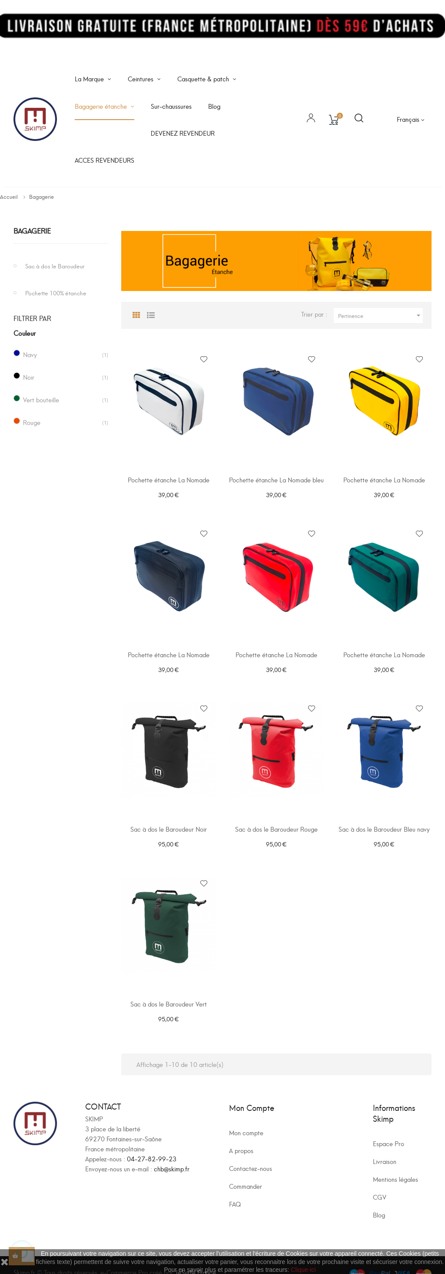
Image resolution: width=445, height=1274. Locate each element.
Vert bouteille (41, 400)
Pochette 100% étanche (55, 292)
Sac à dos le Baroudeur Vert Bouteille (168, 995)
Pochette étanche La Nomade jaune (384, 484)
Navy (30, 354)
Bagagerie (32, 230)
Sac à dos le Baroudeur (54, 265)
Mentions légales (395, 1163)
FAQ (235, 1188)
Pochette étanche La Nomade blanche (168, 484)
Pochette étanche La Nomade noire (168, 654)
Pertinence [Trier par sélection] (380, 315)
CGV (379, 1181)
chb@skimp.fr (171, 1153)
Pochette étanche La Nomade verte (384, 654)
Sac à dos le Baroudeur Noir (168, 821)
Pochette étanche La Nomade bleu (276, 480)
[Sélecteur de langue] (411, 119)
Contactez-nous (250, 1152)
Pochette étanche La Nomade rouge (276, 654)
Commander (245, 1170)
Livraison (384, 1145)
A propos (241, 1134)
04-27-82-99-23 (151, 1143)
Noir (28, 377)
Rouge (31, 422)
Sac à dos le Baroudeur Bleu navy (384, 821)
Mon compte (246, 1116)
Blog (379, 1199)
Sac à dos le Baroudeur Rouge (276, 821)
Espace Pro (388, 1127)
